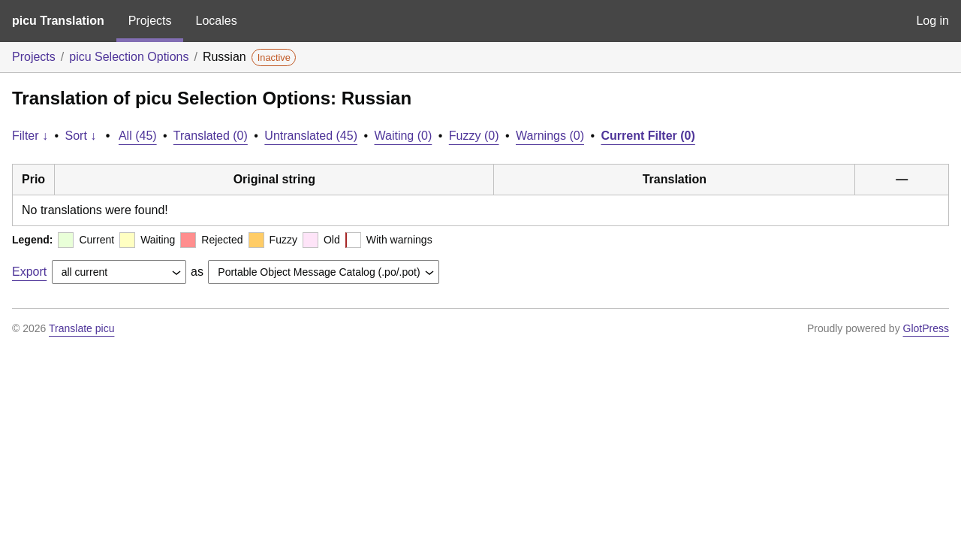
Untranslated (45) (310, 135)
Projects (150, 20)
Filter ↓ (30, 135)
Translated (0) (210, 135)
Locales (215, 20)
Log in (932, 20)
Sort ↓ (81, 135)
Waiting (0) (403, 135)
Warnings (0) (550, 135)
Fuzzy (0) (474, 135)
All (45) (138, 135)
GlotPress (926, 328)
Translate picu (81, 328)
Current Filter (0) (647, 135)
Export (29, 271)
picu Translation (58, 20)
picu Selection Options (128, 56)
